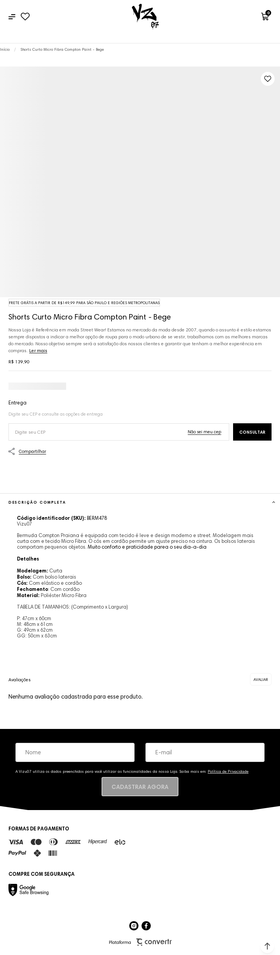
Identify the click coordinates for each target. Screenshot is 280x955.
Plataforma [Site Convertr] (140, 942)
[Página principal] (145, 16)
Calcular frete (252, 432)
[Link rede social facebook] (146, 926)
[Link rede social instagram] (134, 926)
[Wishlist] (25, 16)
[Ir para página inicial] (5, 49)
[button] (267, 946)
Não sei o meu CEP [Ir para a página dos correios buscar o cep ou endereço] (204, 431)
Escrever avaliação (261, 679)
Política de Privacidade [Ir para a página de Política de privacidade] (228, 771)
